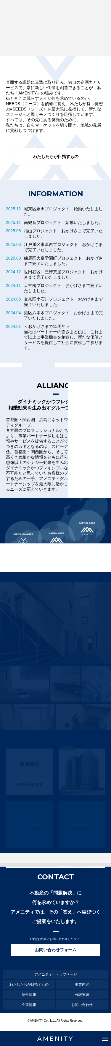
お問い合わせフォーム (55, 949)
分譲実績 (82, 995)
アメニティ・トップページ (55, 974)
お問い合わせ (82, 1005)
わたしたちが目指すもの (55, 156)
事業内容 (82, 984)
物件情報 (29, 995)
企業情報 (29, 1005)
